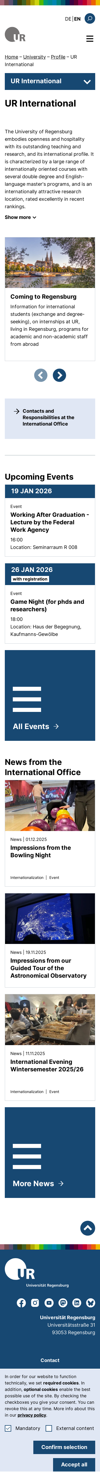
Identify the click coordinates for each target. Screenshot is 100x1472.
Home (11, 57)
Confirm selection (64, 1447)
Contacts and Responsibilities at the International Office (48, 417)
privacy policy (32, 1415)
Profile (58, 57)
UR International (36, 81)
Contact (50, 1360)
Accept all (74, 1464)
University (34, 57)
